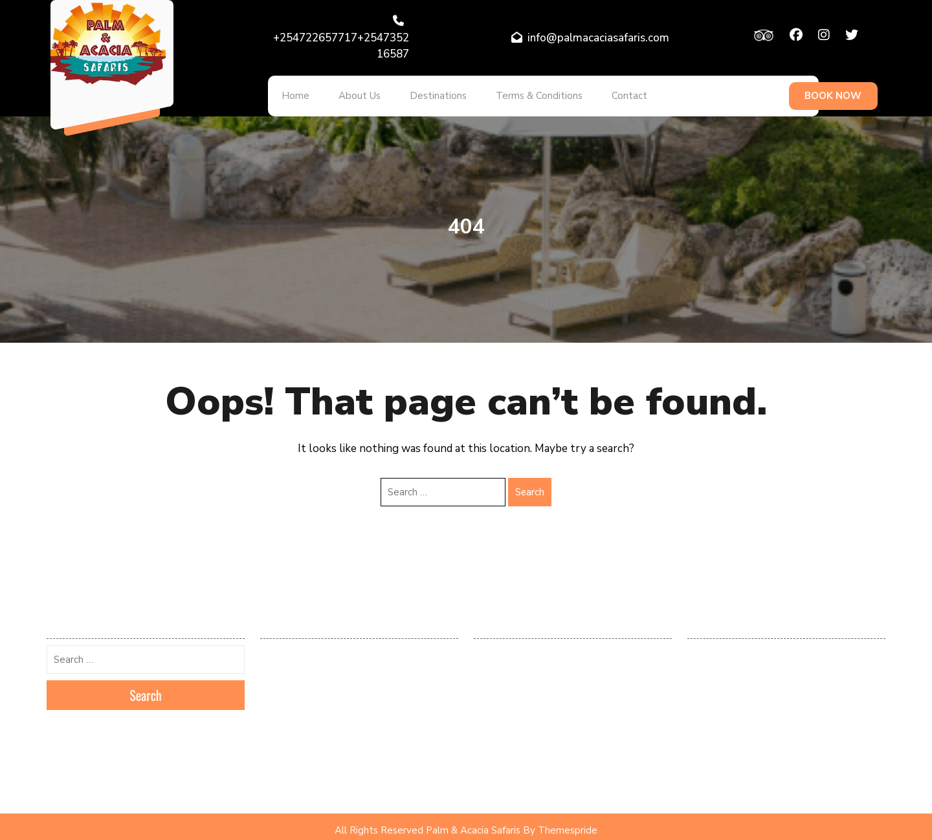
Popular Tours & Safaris (733, 723)
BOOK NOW (832, 92)
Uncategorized (715, 780)
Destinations (420, 92)
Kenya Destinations (723, 685)
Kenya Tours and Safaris (734, 704)
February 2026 (288, 647)
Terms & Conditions (514, 92)
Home (291, 92)
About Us (348, 92)
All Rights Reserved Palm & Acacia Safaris (427, 823)
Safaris (700, 762)
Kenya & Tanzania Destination (744, 666)
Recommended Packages (735, 742)
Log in (485, 647)
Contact (597, 92)
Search (529, 484)
